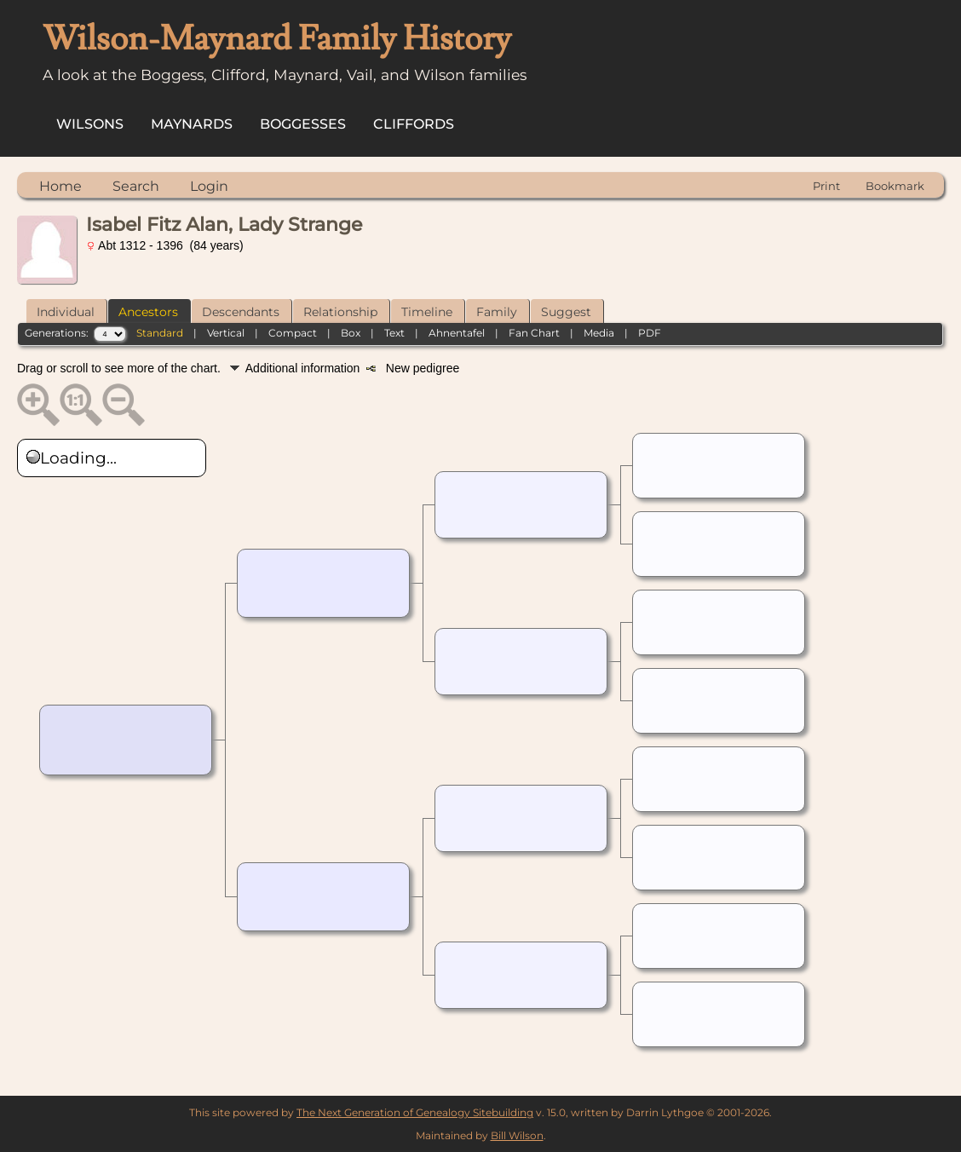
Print (826, 186)
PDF (649, 332)
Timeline (426, 312)
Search (135, 186)
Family (496, 312)
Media (599, 332)
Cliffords (413, 124)
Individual (66, 312)
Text (394, 332)
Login (209, 186)
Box (350, 332)
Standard (159, 332)
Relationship (340, 312)
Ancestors (148, 312)
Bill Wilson (517, 1135)
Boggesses (303, 124)
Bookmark (895, 186)
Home (60, 186)
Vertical (226, 332)
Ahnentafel (457, 332)
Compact (292, 332)
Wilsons (90, 124)
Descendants (240, 312)
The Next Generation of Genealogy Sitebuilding (414, 1112)
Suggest (566, 312)
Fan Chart (534, 332)
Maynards (192, 124)
